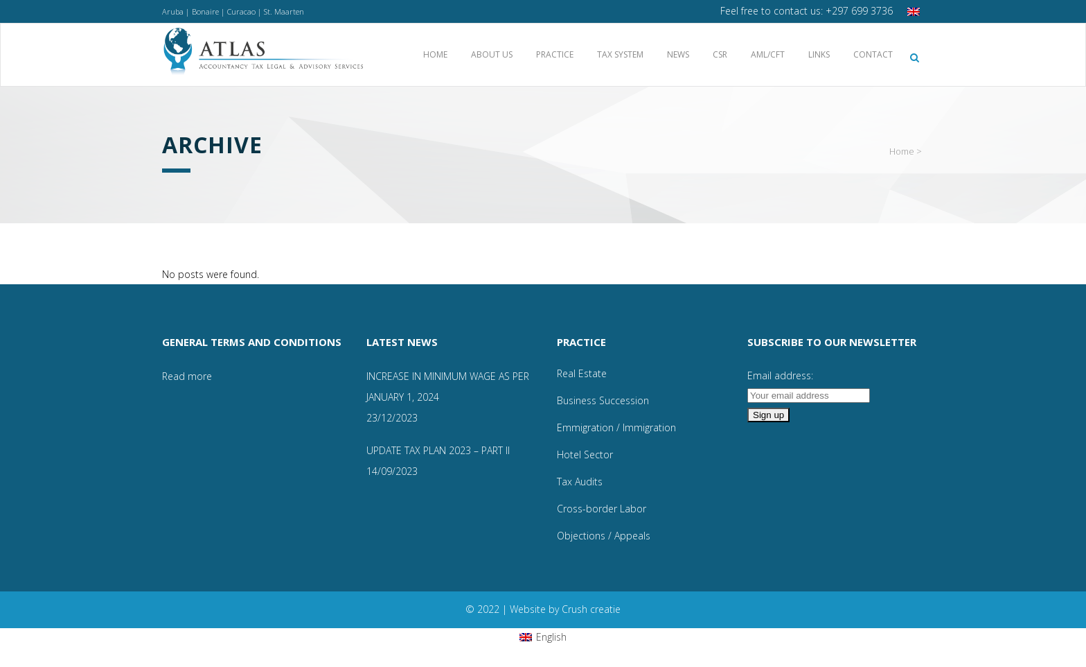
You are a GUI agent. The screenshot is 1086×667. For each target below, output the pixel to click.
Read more (187, 376)
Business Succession (603, 400)
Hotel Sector (585, 454)
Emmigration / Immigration (616, 427)
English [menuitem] (551, 636)
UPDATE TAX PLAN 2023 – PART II (438, 450)
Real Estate (582, 373)
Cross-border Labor (601, 508)
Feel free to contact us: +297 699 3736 (806, 10)
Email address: (780, 375)
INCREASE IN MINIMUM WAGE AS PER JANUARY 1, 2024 (447, 387)
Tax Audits (580, 481)
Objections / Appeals (603, 535)
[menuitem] (915, 11)
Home (901, 151)
